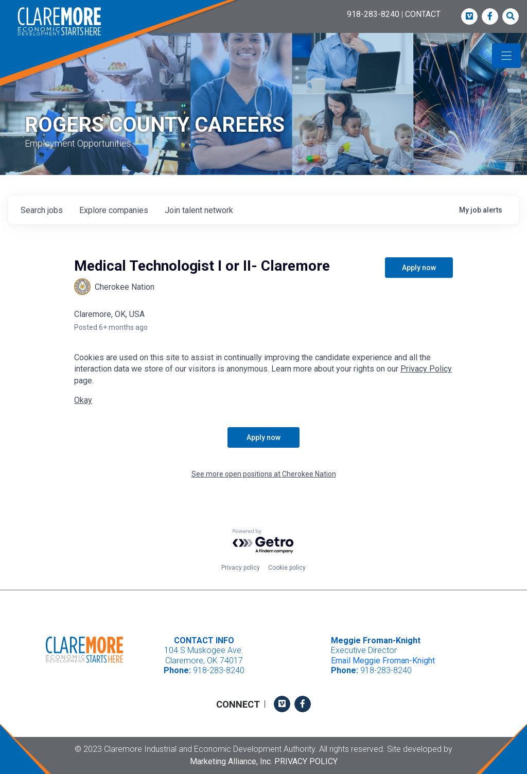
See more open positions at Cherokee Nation (263, 474)
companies (113, 210)
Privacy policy (240, 567)
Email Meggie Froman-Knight (383, 660)
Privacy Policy (426, 369)
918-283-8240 (373, 14)
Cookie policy (287, 567)
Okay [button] (83, 400)
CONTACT (423, 14)
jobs (42, 210)
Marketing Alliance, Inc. (231, 761)
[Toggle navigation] (506, 55)
